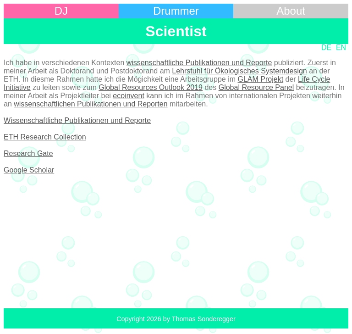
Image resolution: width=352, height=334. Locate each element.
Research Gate (28, 153)
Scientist (175, 31)
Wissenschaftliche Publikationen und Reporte (77, 120)
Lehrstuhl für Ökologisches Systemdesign (239, 71)
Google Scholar (29, 170)
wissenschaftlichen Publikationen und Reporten (90, 104)
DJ (61, 11)
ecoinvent (128, 96)
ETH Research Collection (45, 137)
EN (341, 47)
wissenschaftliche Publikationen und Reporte (199, 63)
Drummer (176, 11)
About (290, 11)
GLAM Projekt (260, 79)
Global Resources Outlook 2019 (151, 87)
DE (326, 47)
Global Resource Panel (256, 87)
